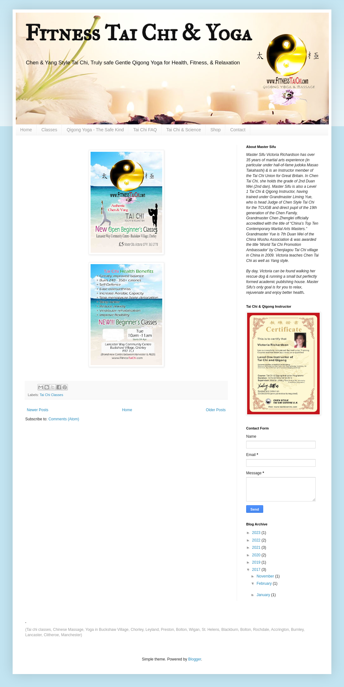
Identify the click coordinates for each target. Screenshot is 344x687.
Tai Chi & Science (183, 129)
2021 (257, 547)
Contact (237, 129)
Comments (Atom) (63, 419)
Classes (49, 129)
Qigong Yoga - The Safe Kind (95, 129)
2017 (257, 569)
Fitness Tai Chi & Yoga (138, 33)
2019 (257, 562)
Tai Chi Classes (51, 395)
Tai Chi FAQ (145, 129)
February (265, 583)
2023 (257, 532)
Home (26, 129)
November (266, 576)
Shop (216, 129)
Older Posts (216, 410)
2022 (257, 540)
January (264, 595)
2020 (257, 555)
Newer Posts (37, 410)
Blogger (194, 659)
